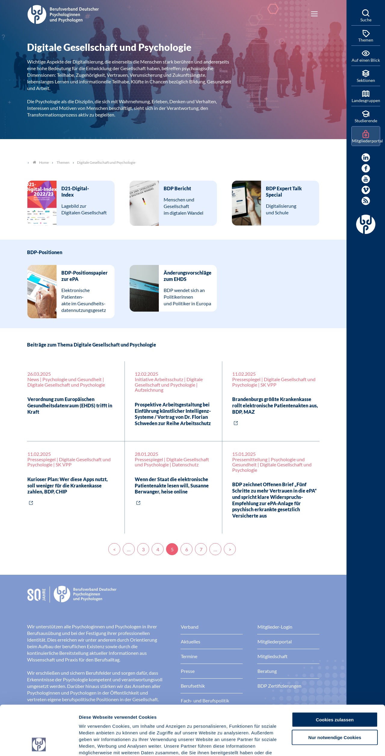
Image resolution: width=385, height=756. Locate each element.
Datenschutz (123, 719)
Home (41, 162)
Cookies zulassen (335, 673)
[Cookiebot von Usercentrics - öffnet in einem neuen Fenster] (39, 744)
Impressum (92, 719)
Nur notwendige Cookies (334, 690)
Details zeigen (320, 744)
